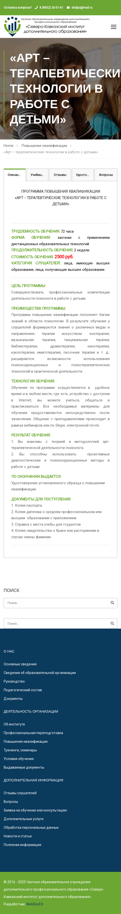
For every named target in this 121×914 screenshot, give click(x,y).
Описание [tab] (15, 175)
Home (8, 145)
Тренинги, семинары (20, 750)
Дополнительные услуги (23, 819)
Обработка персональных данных (31, 827)
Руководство (14, 681)
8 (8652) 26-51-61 (51, 7)
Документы (13, 699)
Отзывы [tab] (60, 175)
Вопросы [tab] (106, 175)
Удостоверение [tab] (85, 175)
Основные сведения (20, 664)
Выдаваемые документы (24, 767)
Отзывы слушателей (20, 793)
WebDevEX (34, 904)
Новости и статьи (18, 836)
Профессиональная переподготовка (33, 733)
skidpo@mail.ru (82, 7)
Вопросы (11, 802)
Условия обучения (19, 759)
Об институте (14, 724)
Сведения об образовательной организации (40, 673)
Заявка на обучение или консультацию (35, 810)
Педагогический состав (23, 690)
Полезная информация (22, 845)
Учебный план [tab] (39, 175)
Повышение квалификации (44, 145)
